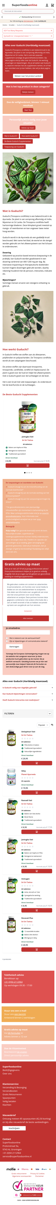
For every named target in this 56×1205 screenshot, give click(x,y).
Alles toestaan (28, 618)
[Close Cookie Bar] (51, 581)
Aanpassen (28, 611)
